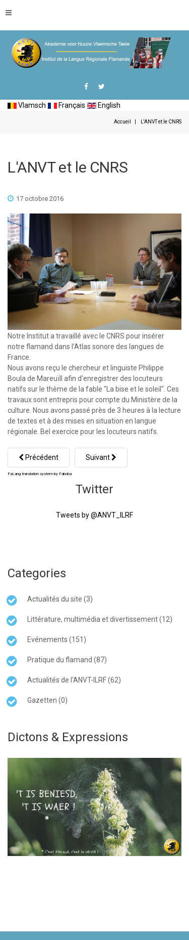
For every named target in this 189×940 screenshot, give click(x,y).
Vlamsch (27, 105)
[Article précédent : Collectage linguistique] (39, 457)
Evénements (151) (56, 639)
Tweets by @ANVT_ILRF (94, 515)
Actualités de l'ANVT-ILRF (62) (74, 680)
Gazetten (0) (47, 700)
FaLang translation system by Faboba (40, 474)
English (103, 105)
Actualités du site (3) (60, 599)
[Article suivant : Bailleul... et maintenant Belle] (101, 457)
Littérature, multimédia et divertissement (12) (99, 619)
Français (66, 105)
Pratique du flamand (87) (67, 660)
